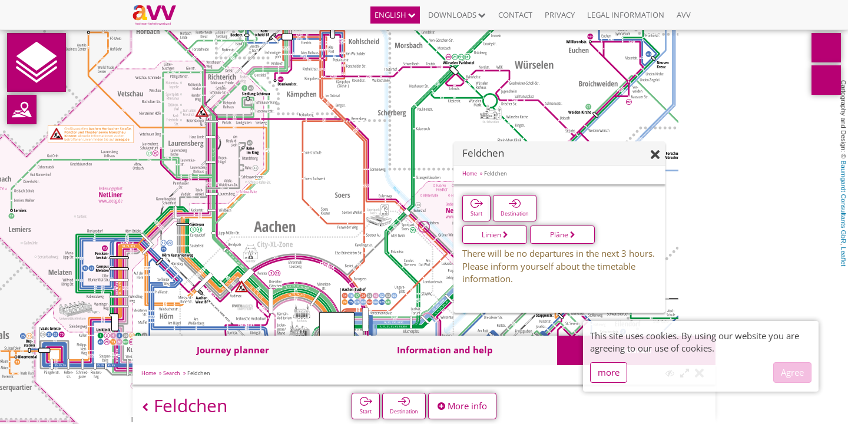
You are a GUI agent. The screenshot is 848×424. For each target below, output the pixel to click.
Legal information (625, 14)
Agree (792, 372)
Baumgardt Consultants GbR (843, 202)
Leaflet (843, 256)
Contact (515, 14)
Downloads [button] (457, 14)
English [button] (395, 14)
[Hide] (655, 155)
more (609, 372)
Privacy (560, 14)
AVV (684, 14)
